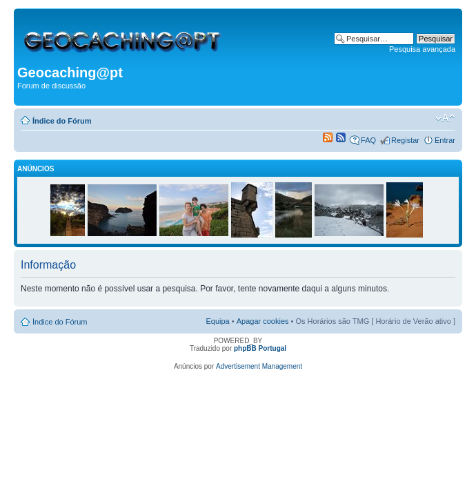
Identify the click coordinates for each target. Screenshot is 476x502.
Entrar (445, 140)
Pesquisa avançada (422, 49)
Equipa (217, 321)
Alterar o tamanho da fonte (445, 118)
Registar (405, 140)
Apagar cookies (263, 321)
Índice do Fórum (62, 121)
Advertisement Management (259, 366)
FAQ (368, 140)
